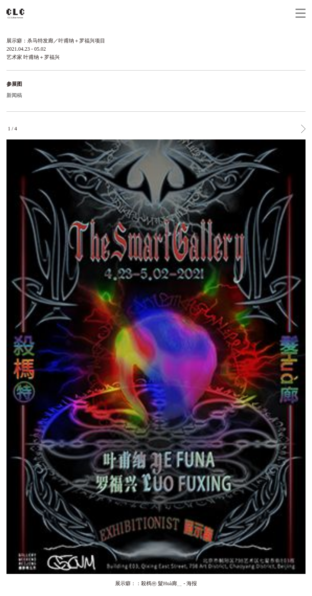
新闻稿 (14, 95)
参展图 (14, 84)
